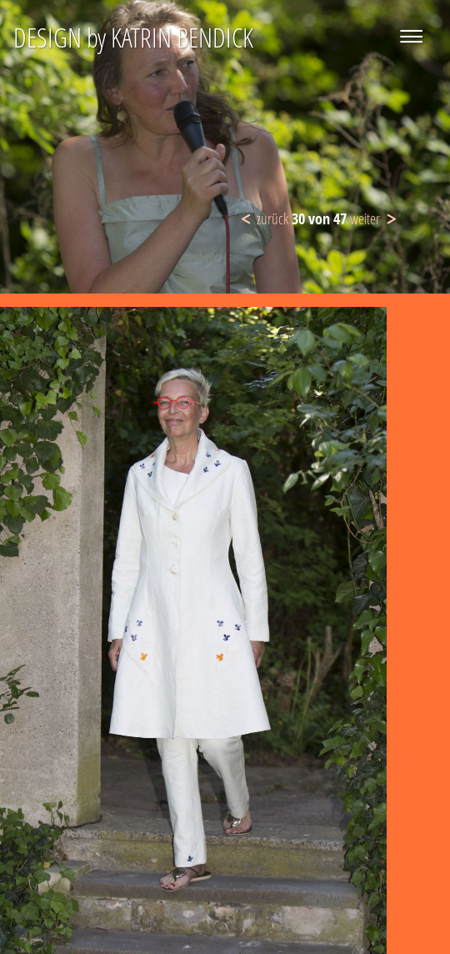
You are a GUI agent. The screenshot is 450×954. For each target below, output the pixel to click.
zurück (272, 218)
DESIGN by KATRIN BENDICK (133, 37)
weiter (365, 218)
